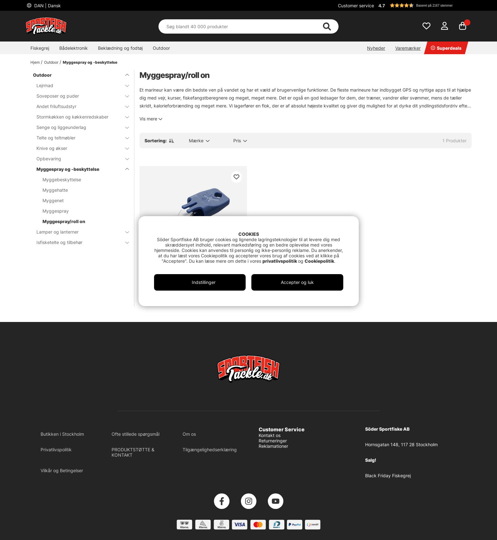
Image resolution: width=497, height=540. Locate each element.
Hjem (35, 62)
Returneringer (273, 440)
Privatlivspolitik (56, 449)
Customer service (356, 5)
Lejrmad (78, 85)
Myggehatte (55, 190)
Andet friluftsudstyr (78, 106)
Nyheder (376, 48)
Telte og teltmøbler (78, 137)
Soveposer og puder (78, 96)
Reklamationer (273, 446)
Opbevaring (78, 158)
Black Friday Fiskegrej (388, 475)
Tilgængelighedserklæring (210, 449)
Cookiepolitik (319, 261)
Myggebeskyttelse (61, 179)
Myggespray (55, 211)
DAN (47, 5)
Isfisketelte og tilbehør (78, 242)
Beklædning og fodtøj (120, 48)
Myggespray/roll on (63, 221)
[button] (424, 5)
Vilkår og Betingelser (62, 470)
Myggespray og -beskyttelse (90, 62)
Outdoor (161, 48)
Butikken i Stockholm (62, 434)
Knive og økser (78, 148)
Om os (189, 434)
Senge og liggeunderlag (78, 127)
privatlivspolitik (280, 261)
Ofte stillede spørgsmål (135, 434)
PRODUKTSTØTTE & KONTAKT (133, 452)
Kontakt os (270, 435)
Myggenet (53, 200)
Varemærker (408, 48)
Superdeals (446, 48)
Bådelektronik (73, 48)
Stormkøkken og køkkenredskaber (78, 116)
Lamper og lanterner (78, 232)
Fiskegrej (39, 48)
